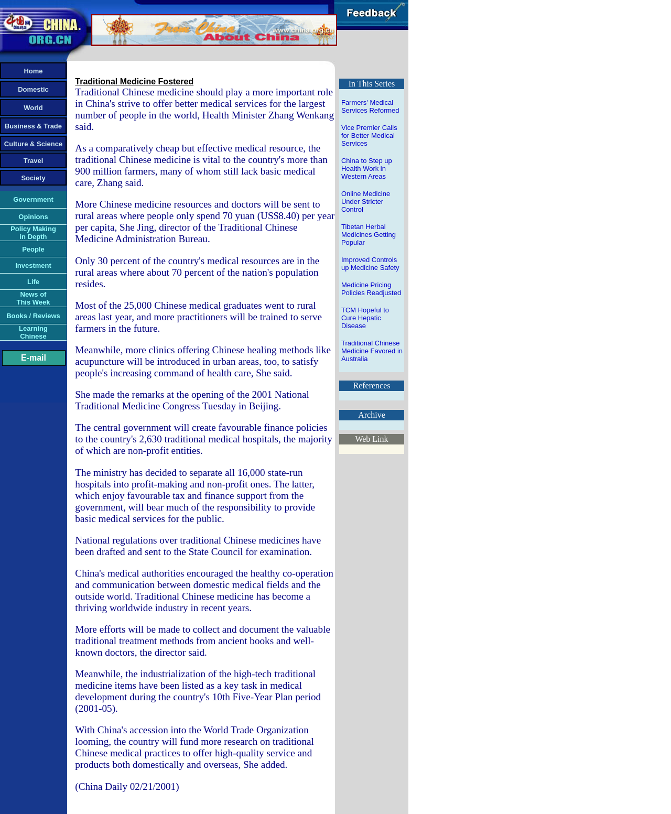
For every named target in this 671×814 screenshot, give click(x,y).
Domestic (33, 89)
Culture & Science (33, 144)
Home (33, 71)
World (33, 108)
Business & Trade (33, 126)
